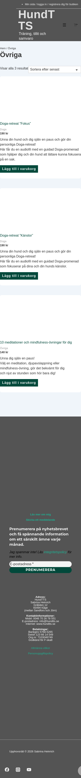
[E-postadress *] (40, 564)
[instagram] (18, 769)
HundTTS (36, 20)
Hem (3, 48)
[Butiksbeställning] (54, 69)
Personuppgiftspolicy (40, 653)
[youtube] (29, 769)
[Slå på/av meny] (64, 25)
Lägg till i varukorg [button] (19, 169)
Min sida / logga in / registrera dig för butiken (51, 4)
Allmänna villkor (40, 648)
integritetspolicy (55, 552)
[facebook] (7, 769)
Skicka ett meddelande (40, 519)
